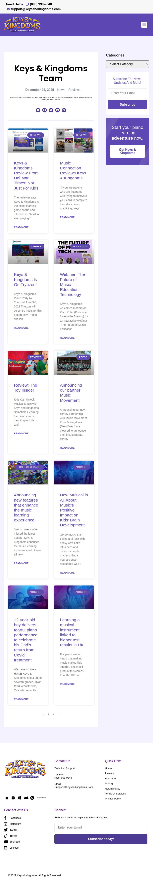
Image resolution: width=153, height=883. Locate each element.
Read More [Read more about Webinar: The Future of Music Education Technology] (67, 337)
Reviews (74, 89)
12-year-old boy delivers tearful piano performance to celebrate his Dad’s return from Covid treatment (25, 640)
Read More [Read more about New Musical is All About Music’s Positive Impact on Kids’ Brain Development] (67, 572)
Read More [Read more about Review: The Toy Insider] (21, 433)
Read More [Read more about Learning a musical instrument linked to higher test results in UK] (67, 684)
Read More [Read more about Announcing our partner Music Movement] (67, 447)
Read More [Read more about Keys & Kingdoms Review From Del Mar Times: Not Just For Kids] (21, 227)
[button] (144, 25)
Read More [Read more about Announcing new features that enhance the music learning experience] (21, 563)
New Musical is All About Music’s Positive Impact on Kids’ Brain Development (74, 510)
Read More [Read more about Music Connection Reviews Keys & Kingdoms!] (67, 217)
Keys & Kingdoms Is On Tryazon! (25, 279)
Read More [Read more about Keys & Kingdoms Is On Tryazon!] (21, 328)
